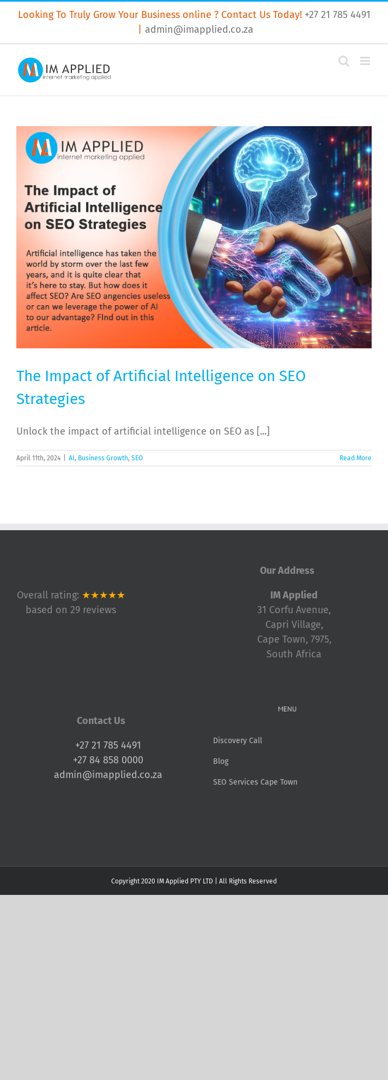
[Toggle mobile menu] (366, 61)
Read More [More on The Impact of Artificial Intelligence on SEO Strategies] (356, 458)
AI (72, 458)
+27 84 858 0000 (108, 760)
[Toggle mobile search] (343, 61)
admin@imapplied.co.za (199, 29)
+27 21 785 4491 (338, 15)
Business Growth (103, 458)
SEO (137, 458)
